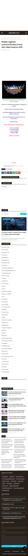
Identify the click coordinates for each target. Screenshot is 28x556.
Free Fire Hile (5, 304)
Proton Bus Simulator (7, 348)
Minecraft (4, 335)
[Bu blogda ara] (10, 214)
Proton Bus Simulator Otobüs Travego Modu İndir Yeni (16, 399)
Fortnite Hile (5, 301)
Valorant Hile (5, 369)
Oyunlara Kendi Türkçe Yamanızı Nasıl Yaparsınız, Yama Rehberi (6, 452)
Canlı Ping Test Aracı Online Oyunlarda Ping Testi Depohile (6, 441)
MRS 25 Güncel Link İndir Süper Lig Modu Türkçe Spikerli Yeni (16, 411)
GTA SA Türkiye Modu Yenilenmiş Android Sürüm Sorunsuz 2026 (17, 417)
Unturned (4, 366)
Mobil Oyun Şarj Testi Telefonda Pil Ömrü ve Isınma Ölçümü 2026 (6, 466)
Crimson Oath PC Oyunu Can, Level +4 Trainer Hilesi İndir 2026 (13, 233)
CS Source (4, 265)
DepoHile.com (14, 33)
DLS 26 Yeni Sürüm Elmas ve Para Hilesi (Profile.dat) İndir (17, 392)
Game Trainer (5, 312)
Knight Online (5, 325)
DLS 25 (3, 286)
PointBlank (4, 343)
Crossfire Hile (5, 283)
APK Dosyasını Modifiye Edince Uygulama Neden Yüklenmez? (20, 456)
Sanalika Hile (5, 353)
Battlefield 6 (5, 257)
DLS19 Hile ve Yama (6, 291)
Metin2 (3, 333)
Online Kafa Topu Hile (7, 340)
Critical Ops (5, 281)
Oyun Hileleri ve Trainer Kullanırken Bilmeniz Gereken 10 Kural (20, 451)
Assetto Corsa (5, 252)
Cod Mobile (13, 481)
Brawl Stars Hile (6, 262)
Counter (4, 278)
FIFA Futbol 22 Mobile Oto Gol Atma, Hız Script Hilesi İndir (16, 429)
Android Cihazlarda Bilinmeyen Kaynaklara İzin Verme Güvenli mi (19, 446)
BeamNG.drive (5, 260)
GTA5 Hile (4, 309)
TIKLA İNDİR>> (19, 166)
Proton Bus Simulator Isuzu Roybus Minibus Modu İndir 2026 (17, 405)
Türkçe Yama (5, 364)
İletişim (22, 551)
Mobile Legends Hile (7, 338)
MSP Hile (4, 330)
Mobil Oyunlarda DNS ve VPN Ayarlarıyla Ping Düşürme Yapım (7, 461)
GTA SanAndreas (6, 307)
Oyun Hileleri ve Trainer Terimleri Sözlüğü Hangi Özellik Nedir (20, 461)
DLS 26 (3, 288)
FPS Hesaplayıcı (15, 551)
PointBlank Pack (6, 346)
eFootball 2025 (5, 372)
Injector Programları (7, 320)
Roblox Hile (4, 351)
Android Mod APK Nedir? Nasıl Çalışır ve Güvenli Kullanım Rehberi (7, 446)
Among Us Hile (5, 247)
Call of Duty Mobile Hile (7, 268)
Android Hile (10, 37)
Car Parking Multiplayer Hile (8, 270)
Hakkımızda (7, 551)
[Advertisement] (14, 15)
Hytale (3, 317)
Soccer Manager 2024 (7, 356)
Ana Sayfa (3, 37)
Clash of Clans (5, 275)
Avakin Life (4, 255)
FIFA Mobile (4, 299)
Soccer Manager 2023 (19, 488)
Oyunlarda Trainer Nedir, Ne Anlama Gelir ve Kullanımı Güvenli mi (20, 441)
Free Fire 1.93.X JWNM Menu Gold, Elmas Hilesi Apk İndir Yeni (17, 423)
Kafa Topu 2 (5, 322)
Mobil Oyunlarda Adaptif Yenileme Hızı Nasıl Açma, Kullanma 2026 (20, 466)
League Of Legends (7, 327)
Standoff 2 (4, 359)
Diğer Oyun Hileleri (6, 294)
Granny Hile (5, 314)
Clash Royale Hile (6, 273)
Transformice (5, 361)
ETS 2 (3, 296)
